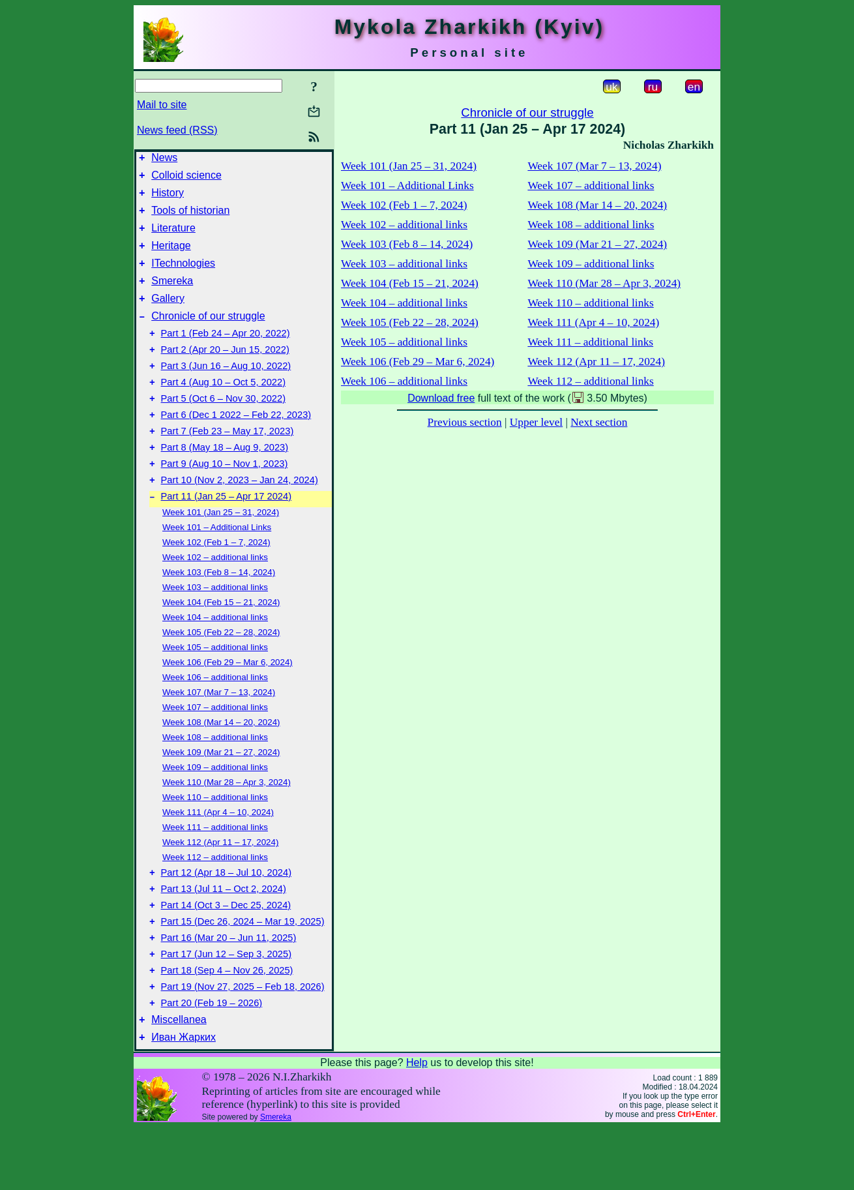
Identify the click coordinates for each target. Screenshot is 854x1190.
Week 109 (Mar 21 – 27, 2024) (221, 793)
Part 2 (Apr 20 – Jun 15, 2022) (225, 373)
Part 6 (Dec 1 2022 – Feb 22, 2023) (236, 446)
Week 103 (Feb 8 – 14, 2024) (218, 613)
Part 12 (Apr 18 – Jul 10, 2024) (226, 915)
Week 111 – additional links (215, 868)
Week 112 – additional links (215, 898)
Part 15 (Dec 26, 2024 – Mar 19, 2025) (243, 970)
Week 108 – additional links (215, 778)
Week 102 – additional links (215, 598)
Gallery (167, 315)
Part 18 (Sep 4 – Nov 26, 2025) (227, 1025)
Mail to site (161, 104)
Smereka (172, 296)
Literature (173, 237)
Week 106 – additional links (215, 718)
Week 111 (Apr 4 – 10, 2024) (218, 853)
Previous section (465, 422)
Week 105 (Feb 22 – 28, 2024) (221, 673)
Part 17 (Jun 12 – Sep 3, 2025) (226, 1007)
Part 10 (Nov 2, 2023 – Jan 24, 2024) (239, 519)
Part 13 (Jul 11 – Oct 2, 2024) (223, 934)
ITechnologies (183, 276)
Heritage (170, 257)
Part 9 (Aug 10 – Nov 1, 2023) (224, 501)
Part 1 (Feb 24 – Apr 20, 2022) (225, 355)
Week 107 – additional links (215, 748)
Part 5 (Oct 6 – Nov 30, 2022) (223, 428)
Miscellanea (178, 1080)
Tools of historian (190, 218)
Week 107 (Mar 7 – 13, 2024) (218, 733)
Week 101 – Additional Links (216, 568)
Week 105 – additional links (215, 688)
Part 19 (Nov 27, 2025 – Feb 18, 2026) (243, 1043)
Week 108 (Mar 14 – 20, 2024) (221, 763)
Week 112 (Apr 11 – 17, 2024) (220, 883)
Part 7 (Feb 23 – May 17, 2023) (227, 464)
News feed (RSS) (177, 130)
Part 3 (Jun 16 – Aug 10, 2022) (226, 391)
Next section (598, 422)
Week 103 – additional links (215, 628)
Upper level (536, 422)
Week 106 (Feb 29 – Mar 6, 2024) (227, 703)
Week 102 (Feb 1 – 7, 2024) (216, 583)
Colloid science (186, 179)
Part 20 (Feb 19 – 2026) (212, 1061)
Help (417, 1125)
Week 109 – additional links (215, 808)
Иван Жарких (183, 1099)
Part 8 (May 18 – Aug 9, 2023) (225, 482)
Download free (441, 398)
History (167, 198)
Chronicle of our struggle (208, 335)
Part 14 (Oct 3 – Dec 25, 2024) (226, 952)
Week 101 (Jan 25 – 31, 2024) (220, 553)
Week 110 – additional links (215, 838)
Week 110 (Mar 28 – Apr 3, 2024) (226, 823)
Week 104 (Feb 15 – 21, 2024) (221, 643)
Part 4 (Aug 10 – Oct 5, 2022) (223, 409)
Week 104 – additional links (215, 658)
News (164, 159)
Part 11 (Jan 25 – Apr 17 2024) (226, 537)
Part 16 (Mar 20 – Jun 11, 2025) (229, 988)
